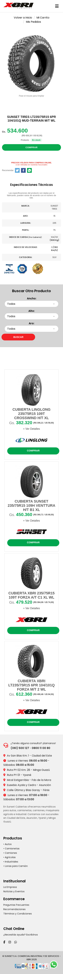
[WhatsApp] (15, 942)
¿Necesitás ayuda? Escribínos (20, 934)
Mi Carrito (42, 18)
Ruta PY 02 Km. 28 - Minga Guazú (28, 770)
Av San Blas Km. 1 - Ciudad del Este (29, 756)
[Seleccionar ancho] (31, 304)
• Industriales (10, 861)
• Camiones (10, 853)
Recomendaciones (14, 909)
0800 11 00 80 (41, 748)
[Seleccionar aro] (31, 328)
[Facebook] (4, 942)
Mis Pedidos (33, 22)
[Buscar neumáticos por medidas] (18, 337)
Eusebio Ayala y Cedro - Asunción (29, 785)
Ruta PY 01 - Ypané (19, 775)
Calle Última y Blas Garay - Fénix (28, 790)
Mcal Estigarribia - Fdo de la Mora (29, 780)
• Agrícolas (9, 857)
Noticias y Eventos (14, 891)
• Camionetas (11, 848)
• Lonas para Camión (15, 866)
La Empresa (10, 887)
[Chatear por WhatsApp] (55, 966)
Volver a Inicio (23, 18)
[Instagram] (9, 942)
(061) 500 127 (20, 748)
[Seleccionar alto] (31, 316)
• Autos (7, 844)
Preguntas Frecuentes (16, 905)
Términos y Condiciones (17, 913)
